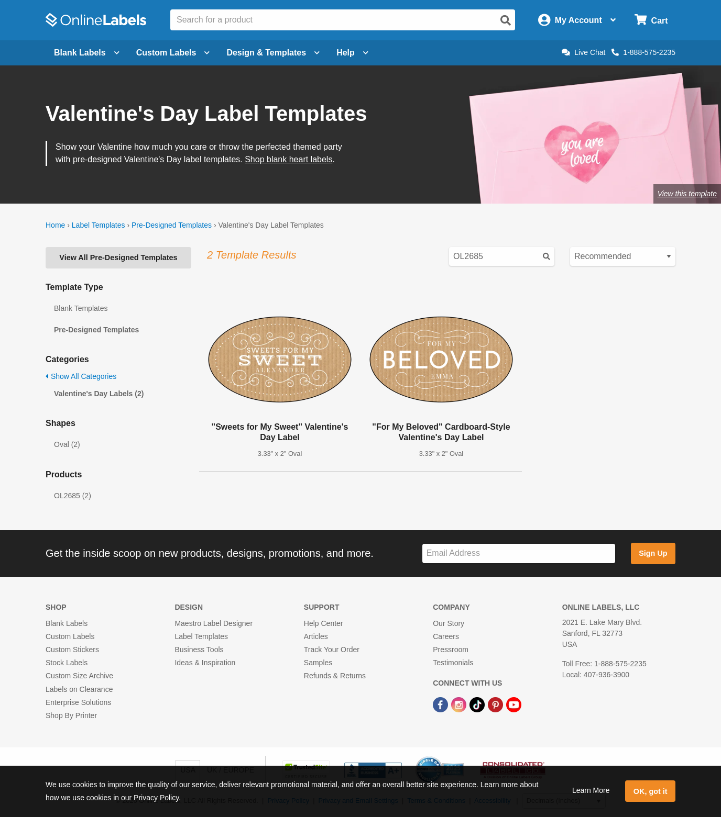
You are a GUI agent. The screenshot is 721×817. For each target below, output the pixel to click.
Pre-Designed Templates (172, 225)
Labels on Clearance (79, 689)
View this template (687, 193)
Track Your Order (331, 649)
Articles (316, 636)
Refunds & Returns (335, 675)
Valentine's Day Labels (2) (99, 393)
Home (55, 225)
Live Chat (583, 52)
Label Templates (98, 225)
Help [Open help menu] (352, 52)
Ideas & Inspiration (204, 662)
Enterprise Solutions (78, 702)
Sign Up (653, 553)
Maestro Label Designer (213, 623)
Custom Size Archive (79, 675)
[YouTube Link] (513, 704)
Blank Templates (80, 308)
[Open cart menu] (651, 20)
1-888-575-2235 (643, 52)
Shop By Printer (71, 715)
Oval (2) (67, 444)
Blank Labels (67, 623)
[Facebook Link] (441, 704)
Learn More (591, 790)
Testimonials (453, 662)
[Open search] (505, 20)
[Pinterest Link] (496, 704)
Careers (446, 636)
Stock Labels (67, 662)
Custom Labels (70, 636)
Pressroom (450, 649)
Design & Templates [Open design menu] (273, 52)
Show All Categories (81, 376)
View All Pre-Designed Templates (118, 257)
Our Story (448, 623)
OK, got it (650, 791)
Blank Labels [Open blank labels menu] (86, 52)
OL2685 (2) (72, 495)
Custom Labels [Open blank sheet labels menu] (173, 52)
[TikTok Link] (478, 704)
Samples (318, 662)
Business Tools (198, 649)
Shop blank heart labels (288, 159)
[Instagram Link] (459, 704)
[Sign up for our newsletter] (518, 553)
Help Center (323, 623)
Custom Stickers (72, 649)
